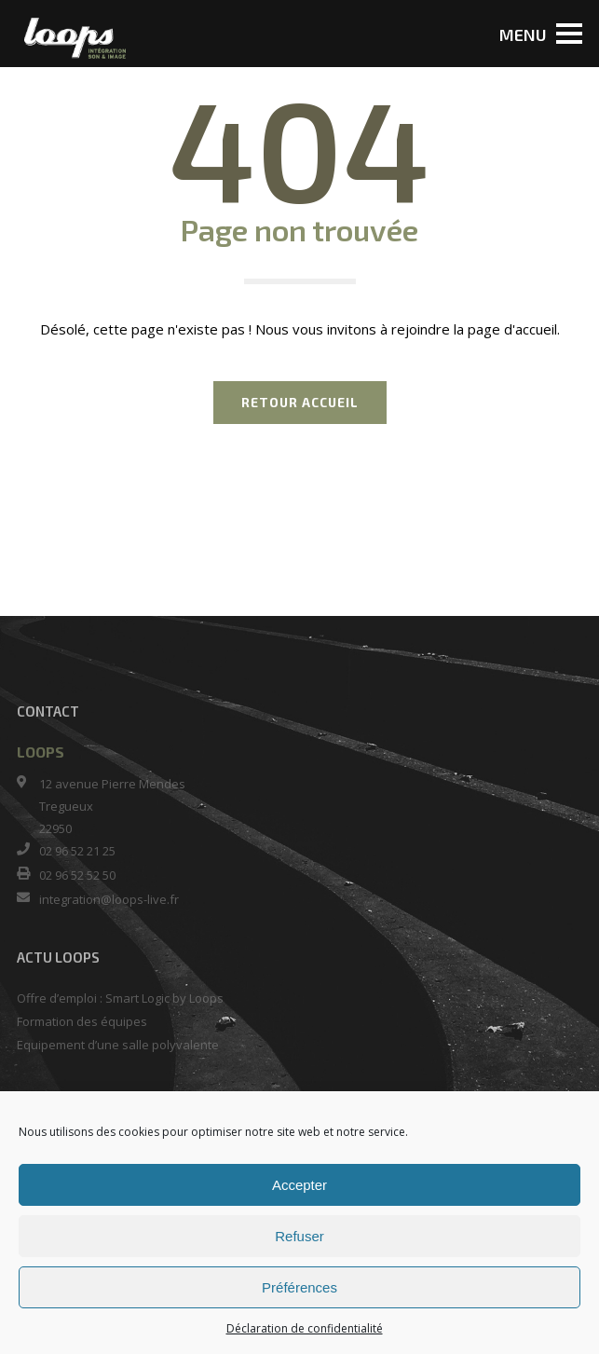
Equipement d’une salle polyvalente (118, 1044)
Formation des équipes (82, 1021)
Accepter (299, 1185)
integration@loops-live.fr (109, 899)
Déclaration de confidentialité (304, 1328)
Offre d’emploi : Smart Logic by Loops (120, 998)
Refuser (299, 1236)
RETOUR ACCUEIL (300, 402)
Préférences (299, 1287)
